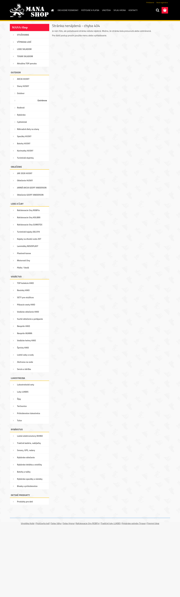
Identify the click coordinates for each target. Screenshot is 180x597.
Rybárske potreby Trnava (133, 523)
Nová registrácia (162, 2)
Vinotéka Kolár (27, 523)
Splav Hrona (68, 523)
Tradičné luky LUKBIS (111, 523)
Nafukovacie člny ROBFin (87, 523)
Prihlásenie (150, 2)
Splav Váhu (56, 523)
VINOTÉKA (106, 10)
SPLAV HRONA (119, 10)
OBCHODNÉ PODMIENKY (68, 10)
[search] (157, 10)
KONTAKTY (133, 10)
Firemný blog (153, 523)
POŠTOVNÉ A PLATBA (90, 10)
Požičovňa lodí (43, 523)
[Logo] (29, 10)
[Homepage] (52, 10)
